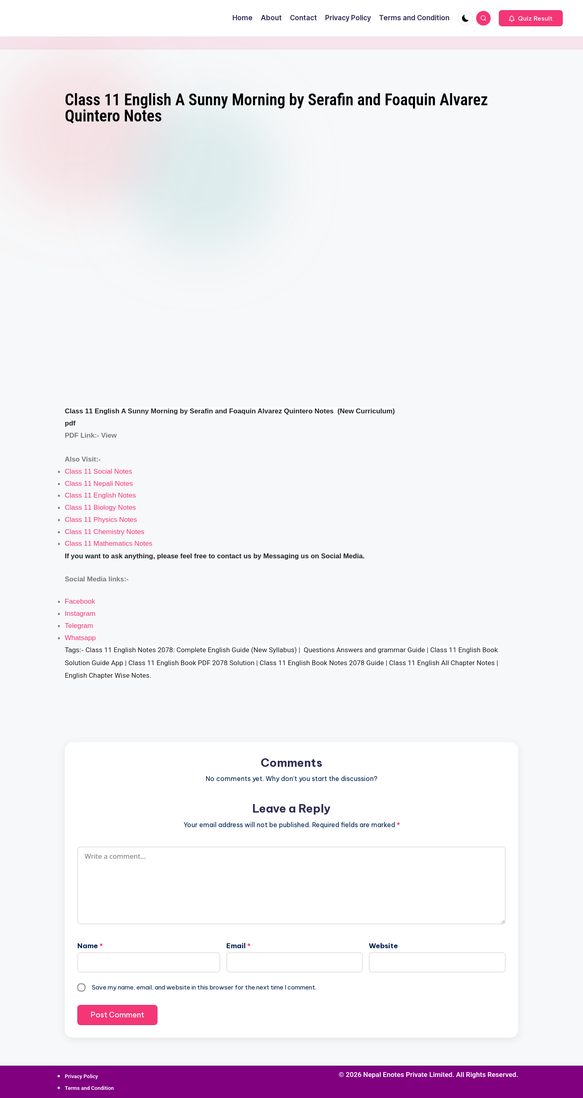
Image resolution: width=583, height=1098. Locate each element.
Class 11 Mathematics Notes (108, 543)
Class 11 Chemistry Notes (105, 532)
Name (90, 945)
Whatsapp (80, 638)
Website (383, 945)
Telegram (79, 626)
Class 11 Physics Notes (101, 519)
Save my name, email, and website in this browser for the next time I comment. (204, 987)
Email (238, 945)
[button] (531, 18)
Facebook (80, 601)
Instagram (80, 613)
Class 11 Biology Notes (100, 507)
